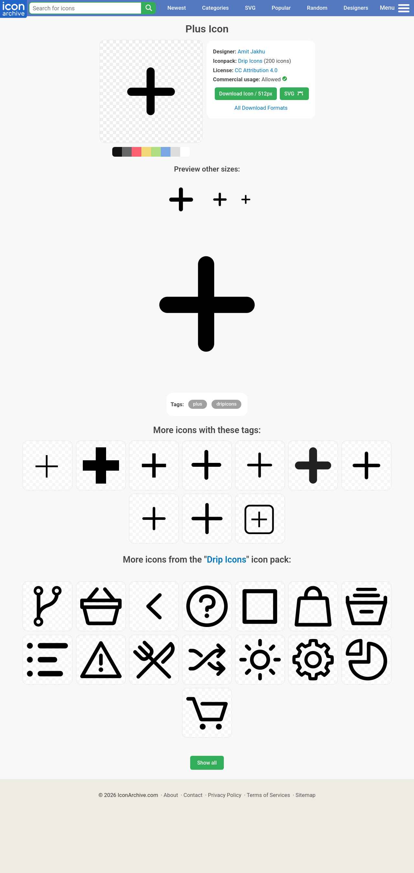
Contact (192, 795)
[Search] (148, 8)
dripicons (226, 404)
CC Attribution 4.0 (256, 70)
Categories (215, 8)
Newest (176, 8)
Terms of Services (268, 795)
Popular (281, 8)
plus (197, 404)
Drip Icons (250, 61)
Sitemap (306, 795)
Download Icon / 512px (245, 94)
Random (317, 8)
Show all (207, 763)
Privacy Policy (224, 795)
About (171, 795)
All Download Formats (261, 108)
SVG (250, 8)
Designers (355, 8)
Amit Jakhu (251, 51)
